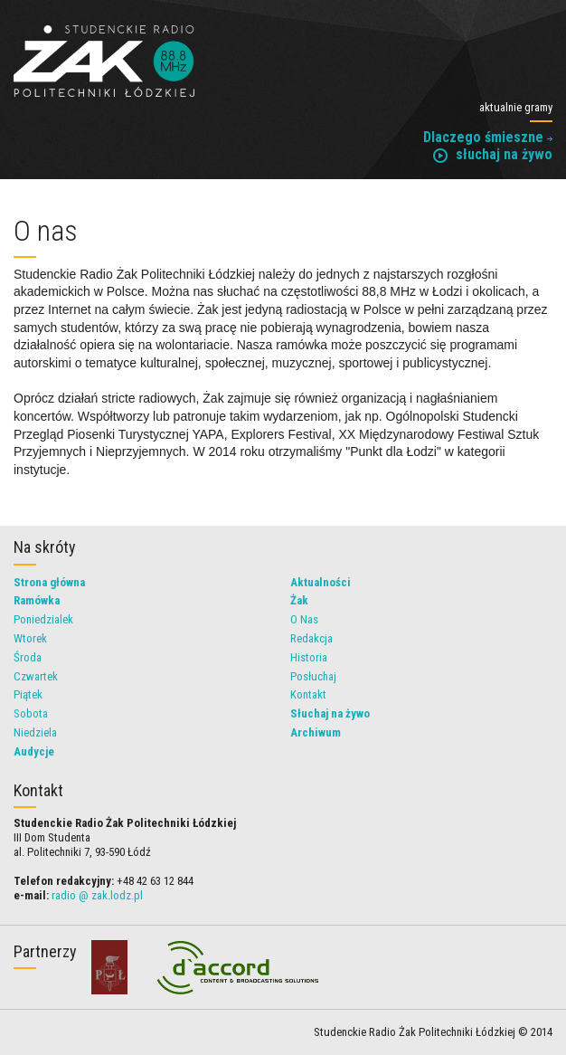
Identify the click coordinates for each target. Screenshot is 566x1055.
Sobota (31, 713)
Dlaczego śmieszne (487, 137)
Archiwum (315, 732)
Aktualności (320, 582)
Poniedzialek (43, 619)
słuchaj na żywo (492, 154)
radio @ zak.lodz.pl (97, 895)
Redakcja (311, 638)
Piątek (28, 694)
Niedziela (35, 732)
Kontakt (308, 694)
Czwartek (36, 676)
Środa (28, 657)
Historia (308, 657)
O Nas (304, 619)
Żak (299, 600)
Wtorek (30, 638)
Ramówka (37, 600)
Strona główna (49, 582)
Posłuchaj (313, 676)
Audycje (34, 751)
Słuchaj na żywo (330, 713)
